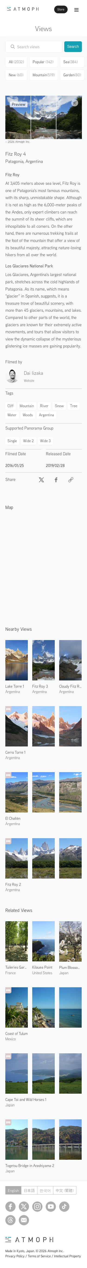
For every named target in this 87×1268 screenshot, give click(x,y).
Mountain (44, 75)
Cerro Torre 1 (15, 752)
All (16, 62)
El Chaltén (12, 818)
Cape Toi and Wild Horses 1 (25, 1099)
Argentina (34, 161)
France (10, 972)
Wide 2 (28, 440)
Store (60, 9)
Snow (59, 405)
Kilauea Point (42, 967)
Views (43, 28)
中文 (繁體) (65, 1190)
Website (29, 380)
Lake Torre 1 (14, 686)
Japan (10, 1105)
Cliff (10, 405)
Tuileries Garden (16, 967)
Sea (70, 62)
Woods (28, 415)
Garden (72, 75)
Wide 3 (45, 440)
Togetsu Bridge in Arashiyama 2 (29, 1165)
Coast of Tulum (16, 1033)
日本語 (29, 1190)
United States (42, 972)
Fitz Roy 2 (13, 884)
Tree (73, 405)
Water (11, 415)
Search (73, 47)
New (16, 75)
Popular (43, 62)
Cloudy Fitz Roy (70, 686)
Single (12, 440)
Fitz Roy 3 (40, 686)
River (44, 405)
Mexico (10, 1039)
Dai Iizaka (33, 373)
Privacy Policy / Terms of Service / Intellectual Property (43, 1256)
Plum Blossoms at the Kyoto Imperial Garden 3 (70, 967)
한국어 (45, 1190)
